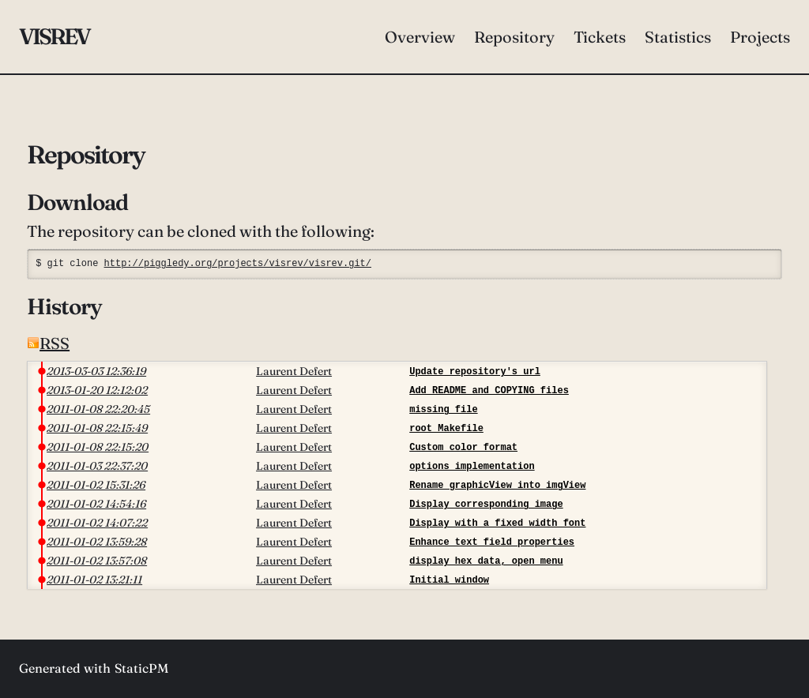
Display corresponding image (486, 504)
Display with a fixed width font (497, 523)
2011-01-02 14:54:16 (96, 504)
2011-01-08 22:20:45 (98, 409)
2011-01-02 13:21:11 (94, 579)
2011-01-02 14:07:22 (97, 523)
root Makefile (446, 428)
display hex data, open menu (486, 561)
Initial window (449, 580)
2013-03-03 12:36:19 (96, 371)
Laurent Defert (294, 371)
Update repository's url (474, 371)
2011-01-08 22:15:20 (98, 447)
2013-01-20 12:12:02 (97, 390)
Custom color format (463, 447)
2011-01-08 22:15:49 (97, 428)
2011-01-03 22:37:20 (97, 466)
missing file (443, 409)
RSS (48, 343)
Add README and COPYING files (489, 390)
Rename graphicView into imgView (497, 485)
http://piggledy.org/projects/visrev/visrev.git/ (237, 263)
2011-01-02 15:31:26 (96, 485)
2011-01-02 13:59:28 (97, 542)
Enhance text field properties (491, 542)
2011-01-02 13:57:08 (97, 561)
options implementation (471, 466)
